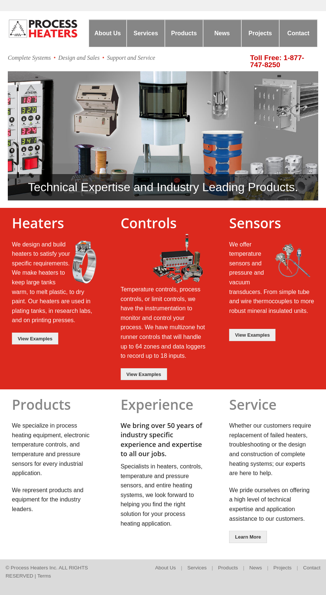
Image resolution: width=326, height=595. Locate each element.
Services (146, 33)
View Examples (35, 338)
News (222, 33)
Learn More (248, 537)
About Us (107, 33)
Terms (44, 576)
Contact (298, 33)
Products (184, 33)
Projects (260, 33)
